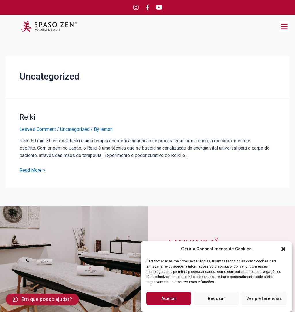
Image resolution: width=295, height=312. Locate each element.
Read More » (32, 170)
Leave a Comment (38, 129)
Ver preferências (264, 298)
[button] (283, 249)
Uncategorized (75, 129)
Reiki (27, 117)
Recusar (216, 298)
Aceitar (168, 298)
